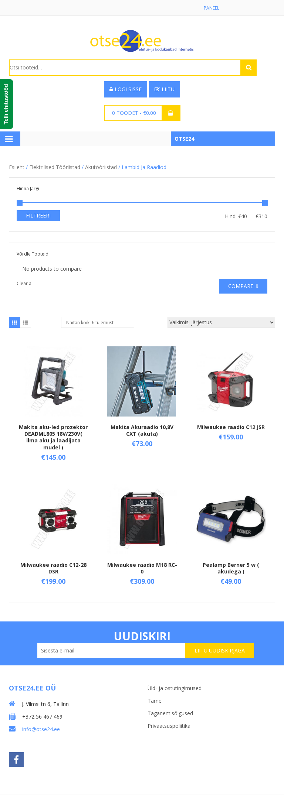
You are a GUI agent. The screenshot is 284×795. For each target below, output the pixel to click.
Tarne (155, 700)
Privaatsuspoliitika (169, 725)
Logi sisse (125, 89)
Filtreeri (38, 215)
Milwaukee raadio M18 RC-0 (142, 568)
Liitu (165, 89)
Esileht (16, 167)
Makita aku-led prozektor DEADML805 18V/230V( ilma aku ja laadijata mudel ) (53, 437)
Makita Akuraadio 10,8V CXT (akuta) (142, 430)
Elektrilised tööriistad (54, 167)
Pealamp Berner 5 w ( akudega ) (231, 568)
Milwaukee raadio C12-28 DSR (53, 568)
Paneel (211, 8)
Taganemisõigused (170, 713)
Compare (240, 285)
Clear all (25, 283)
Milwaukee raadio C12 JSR (231, 427)
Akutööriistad (101, 167)
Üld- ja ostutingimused (175, 688)
